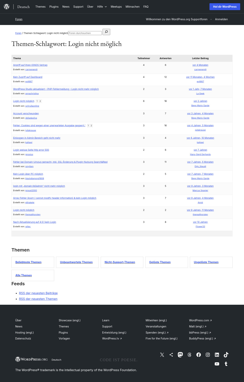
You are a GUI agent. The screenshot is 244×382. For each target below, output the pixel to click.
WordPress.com (200, 320)
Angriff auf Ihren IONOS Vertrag (30, 65)
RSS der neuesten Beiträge (38, 293)
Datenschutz (23, 338)
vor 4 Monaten (200, 65)
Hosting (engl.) (24, 332)
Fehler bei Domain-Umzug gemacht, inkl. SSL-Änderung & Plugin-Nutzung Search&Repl (60, 161)
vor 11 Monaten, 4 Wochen (200, 77)
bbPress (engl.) (200, 332)
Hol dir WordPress (225, 6)
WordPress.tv (112, 338)
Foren (18, 19)
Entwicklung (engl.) (114, 332)
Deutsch (56, 359)
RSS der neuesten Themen (38, 299)
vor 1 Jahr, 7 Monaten (200, 89)
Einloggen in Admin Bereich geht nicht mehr (36, 137)
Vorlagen (64, 338)
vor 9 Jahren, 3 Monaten (200, 186)
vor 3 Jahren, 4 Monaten (200, 113)
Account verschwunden (26, 113)
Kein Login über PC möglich (28, 173)
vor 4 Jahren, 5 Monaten (200, 125)
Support (107, 326)
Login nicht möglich (23, 101)
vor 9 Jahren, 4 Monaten (200, 198)
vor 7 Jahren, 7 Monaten (200, 173)
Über (18, 320)
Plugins (63, 332)
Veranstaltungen (156, 326)
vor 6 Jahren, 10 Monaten (200, 137)
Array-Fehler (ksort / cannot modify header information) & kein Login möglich (54, 198)
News (18, 326)
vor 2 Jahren (200, 101)
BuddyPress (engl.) (202, 338)
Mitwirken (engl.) (156, 320)
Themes (64, 326)
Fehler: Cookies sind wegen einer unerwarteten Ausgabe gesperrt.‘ (49, 125)
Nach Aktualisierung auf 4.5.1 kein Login (34, 222)
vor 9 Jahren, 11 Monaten (200, 210)
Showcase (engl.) (70, 320)
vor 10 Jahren (200, 222)
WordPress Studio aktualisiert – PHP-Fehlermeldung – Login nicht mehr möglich (56, 89)
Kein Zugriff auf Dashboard (27, 77)
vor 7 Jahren (200, 149)
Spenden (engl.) (157, 332)
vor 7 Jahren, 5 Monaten (200, 161)
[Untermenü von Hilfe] (102, 6)
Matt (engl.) (197, 326)
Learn (105, 320)
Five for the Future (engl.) (161, 338)
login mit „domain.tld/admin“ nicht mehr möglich (39, 186)
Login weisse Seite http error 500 (31, 149)
